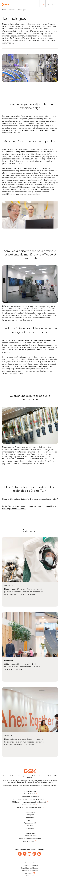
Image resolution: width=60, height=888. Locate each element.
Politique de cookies (30, 871)
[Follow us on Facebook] (20, 854)
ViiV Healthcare (28, 805)
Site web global (29, 794)
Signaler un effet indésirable (30, 838)
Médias (30, 826)
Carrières (30, 828)
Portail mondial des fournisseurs (29, 807)
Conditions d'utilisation (30, 868)
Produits (30, 820)
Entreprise (30, 815)
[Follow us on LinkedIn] (34, 854)
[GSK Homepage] (6, 4)
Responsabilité (30, 823)
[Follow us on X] (24, 854)
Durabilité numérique (30, 865)
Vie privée (29, 873)
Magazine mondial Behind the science (28, 799)
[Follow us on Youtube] (29, 854)
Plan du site (30, 876)
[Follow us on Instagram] (39, 854)
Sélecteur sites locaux (30, 796)
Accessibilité (30, 863)
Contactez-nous (30, 836)
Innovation (30, 817)
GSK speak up (28, 841)
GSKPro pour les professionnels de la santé (29, 802)
